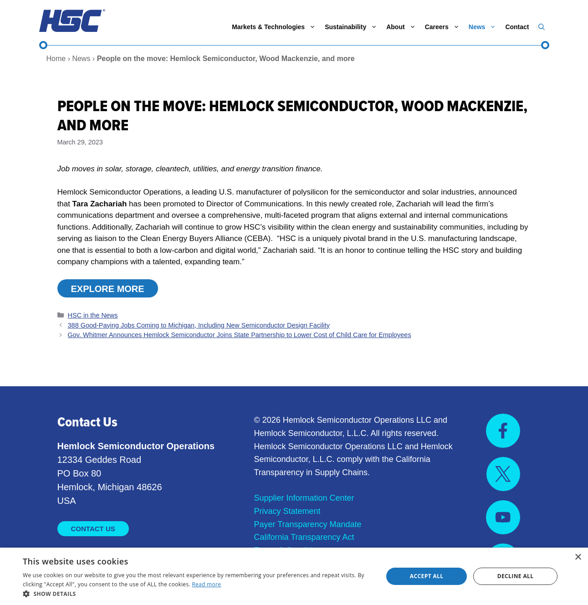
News (485, 27)
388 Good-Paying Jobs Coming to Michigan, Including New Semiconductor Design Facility (199, 325)
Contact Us (93, 529)
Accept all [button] (427, 576)
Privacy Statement (287, 511)
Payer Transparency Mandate (308, 524)
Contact (517, 27)
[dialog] (294, 576)
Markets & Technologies (276, 27)
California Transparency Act (304, 537)
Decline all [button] (515, 576)
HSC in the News (93, 315)
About (403, 27)
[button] (541, 27)
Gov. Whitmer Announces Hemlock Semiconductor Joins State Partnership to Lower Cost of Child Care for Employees (239, 334)
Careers (444, 27)
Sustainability (353, 27)
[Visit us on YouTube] (503, 517)
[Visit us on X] (503, 474)
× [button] (577, 557)
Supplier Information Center (304, 497)
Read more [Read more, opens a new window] (206, 584)
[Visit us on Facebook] (503, 431)
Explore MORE (107, 289)
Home (56, 58)
